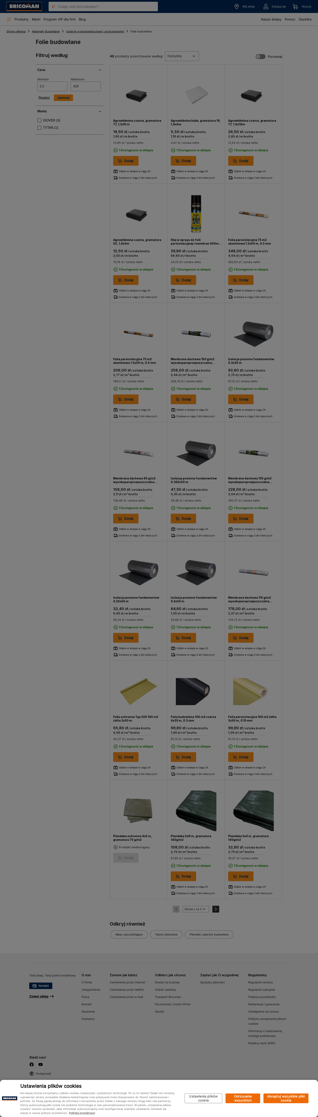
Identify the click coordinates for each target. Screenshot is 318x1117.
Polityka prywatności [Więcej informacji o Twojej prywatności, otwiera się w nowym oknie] (82, 1113)
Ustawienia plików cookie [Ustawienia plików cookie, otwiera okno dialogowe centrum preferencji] (203, 1098)
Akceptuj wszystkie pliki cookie (286, 1098)
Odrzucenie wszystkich (243, 1098)
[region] (159, 1098)
